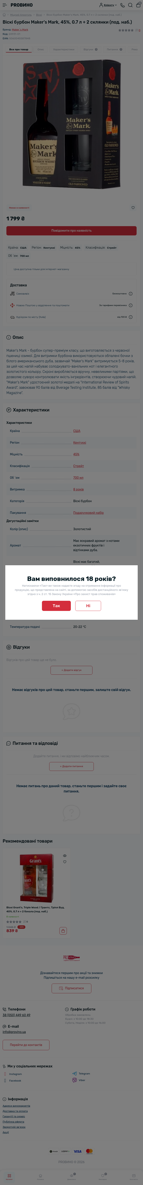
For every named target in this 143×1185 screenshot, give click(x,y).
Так (56, 605)
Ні (88, 605)
